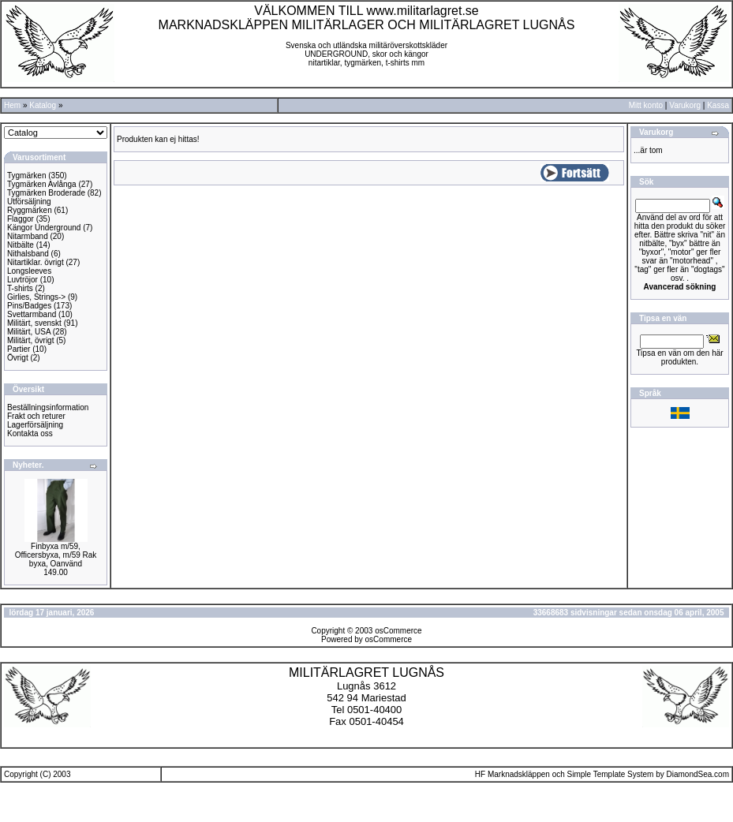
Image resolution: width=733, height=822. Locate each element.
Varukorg (685, 105)
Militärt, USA (28, 331)
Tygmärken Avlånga (42, 184)
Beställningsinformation (47, 407)
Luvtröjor (22, 279)
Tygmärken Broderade (46, 193)
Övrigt (17, 357)
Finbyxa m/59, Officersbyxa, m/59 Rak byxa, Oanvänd (56, 555)
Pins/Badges (29, 305)
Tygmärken (26, 175)
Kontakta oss (30, 433)
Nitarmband (27, 236)
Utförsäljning (29, 201)
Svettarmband (31, 314)
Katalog (42, 105)
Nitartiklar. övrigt (35, 262)
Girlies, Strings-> (36, 297)
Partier (18, 349)
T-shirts (20, 288)
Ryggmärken (29, 210)
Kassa (718, 105)
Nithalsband (28, 253)
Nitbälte (20, 245)
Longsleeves (29, 271)
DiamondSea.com (698, 774)
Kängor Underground (43, 227)
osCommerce (398, 630)
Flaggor (20, 219)
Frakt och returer (36, 416)
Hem (12, 105)
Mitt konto (646, 105)
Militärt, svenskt (34, 323)
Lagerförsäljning (35, 424)
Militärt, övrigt (30, 340)
